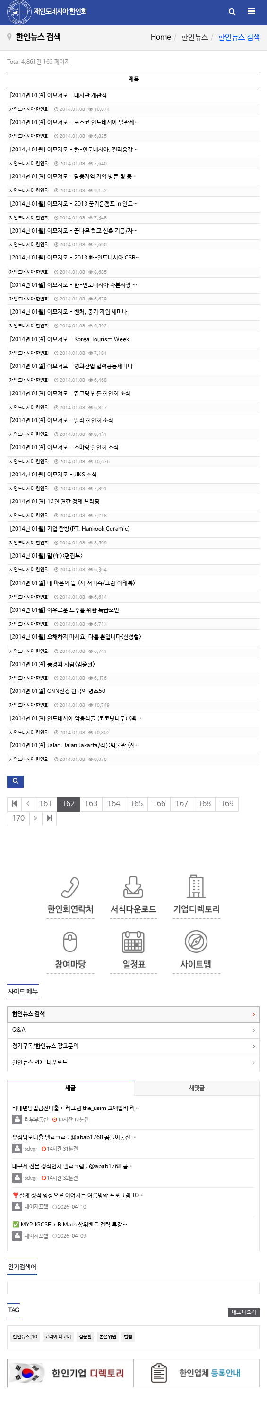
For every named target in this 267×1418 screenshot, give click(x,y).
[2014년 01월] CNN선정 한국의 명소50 (57, 691)
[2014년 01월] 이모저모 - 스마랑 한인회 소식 (64, 447)
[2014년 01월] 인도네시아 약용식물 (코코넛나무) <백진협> (79, 719)
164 (113, 804)
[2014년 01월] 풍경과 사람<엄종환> (52, 664)
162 (68, 804)
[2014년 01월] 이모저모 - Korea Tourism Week (69, 339)
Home (161, 37)
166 (159, 804)
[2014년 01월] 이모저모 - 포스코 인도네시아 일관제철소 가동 (82, 122)
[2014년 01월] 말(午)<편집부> (46, 556)
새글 (70, 1088)
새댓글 (197, 1088)
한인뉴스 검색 (28, 1014)
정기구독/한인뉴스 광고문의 (45, 1046)
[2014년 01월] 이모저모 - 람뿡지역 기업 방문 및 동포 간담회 (81, 177)
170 (18, 818)
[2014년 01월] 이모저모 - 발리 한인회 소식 (61, 420)
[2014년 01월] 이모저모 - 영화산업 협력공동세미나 (71, 366)
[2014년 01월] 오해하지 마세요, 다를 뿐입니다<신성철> (75, 637)
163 (91, 804)
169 (227, 804)
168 (204, 804)
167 (181, 804)
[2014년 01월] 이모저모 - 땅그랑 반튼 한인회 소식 (69, 394)
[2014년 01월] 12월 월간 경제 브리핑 (54, 502)
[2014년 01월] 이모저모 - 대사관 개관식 (58, 95)
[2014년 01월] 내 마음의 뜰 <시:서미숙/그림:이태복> (72, 583)
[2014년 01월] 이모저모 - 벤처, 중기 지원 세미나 (68, 312)
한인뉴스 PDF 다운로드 (40, 1062)
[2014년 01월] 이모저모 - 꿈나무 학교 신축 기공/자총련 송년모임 (87, 231)
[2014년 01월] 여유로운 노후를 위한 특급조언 (64, 610)
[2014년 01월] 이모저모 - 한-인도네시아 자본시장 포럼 (76, 285)
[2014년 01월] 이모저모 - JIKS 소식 (53, 475)
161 (45, 804)
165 (136, 804)
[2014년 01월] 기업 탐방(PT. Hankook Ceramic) (69, 529)
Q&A (19, 1030)
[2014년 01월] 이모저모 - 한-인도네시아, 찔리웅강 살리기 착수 (85, 150)
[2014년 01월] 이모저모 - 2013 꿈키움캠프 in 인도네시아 (78, 204)
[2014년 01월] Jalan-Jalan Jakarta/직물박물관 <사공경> (78, 745)
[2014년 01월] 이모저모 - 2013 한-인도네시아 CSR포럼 (77, 258)
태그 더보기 (244, 1312)
